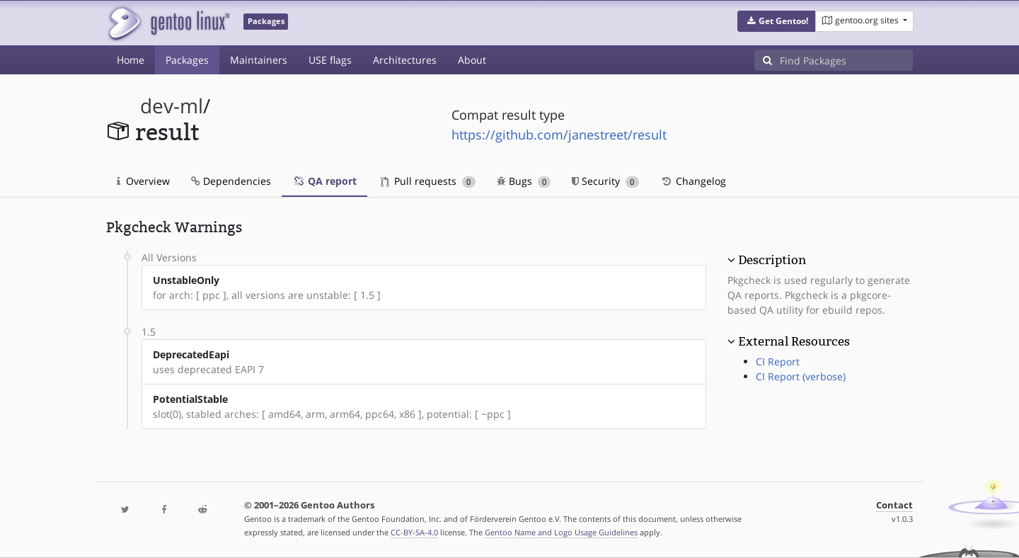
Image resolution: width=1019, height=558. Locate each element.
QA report (324, 181)
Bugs (524, 181)
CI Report (778, 361)
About (472, 60)
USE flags (330, 60)
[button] (776, 21)
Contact (894, 505)
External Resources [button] (794, 341)
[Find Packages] (846, 60)
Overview (143, 181)
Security (605, 181)
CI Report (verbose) (801, 376)
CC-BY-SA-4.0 (414, 532)
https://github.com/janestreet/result (559, 134)
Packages (187, 60)
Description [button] (772, 260)
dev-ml (171, 106)
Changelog (693, 181)
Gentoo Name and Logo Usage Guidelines (561, 532)
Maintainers (258, 60)
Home (130, 60)
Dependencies (231, 181)
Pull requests (428, 181)
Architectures (405, 60)
